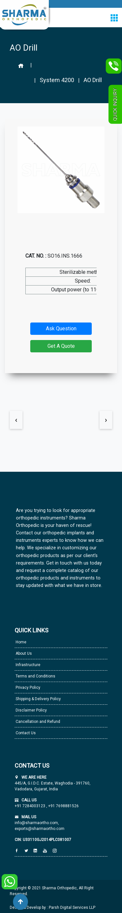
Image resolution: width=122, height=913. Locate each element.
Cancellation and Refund (37, 721)
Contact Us (25, 733)
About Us (23, 653)
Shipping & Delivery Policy (38, 699)
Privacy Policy (27, 687)
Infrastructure (27, 665)
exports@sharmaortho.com (39, 828)
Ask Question (61, 328)
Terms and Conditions (35, 676)
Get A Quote (61, 346)
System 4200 (57, 80)
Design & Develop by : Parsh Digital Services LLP (52, 907)
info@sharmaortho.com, (37, 823)
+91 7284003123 (30, 806)
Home (20, 642)
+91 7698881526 (63, 806)
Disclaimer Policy (31, 710)
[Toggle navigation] (114, 17)
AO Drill (93, 80)
